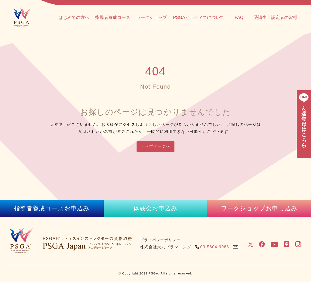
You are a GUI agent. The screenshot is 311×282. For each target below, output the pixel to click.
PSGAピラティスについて (199, 17)
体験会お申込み (155, 208)
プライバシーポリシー (160, 240)
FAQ (239, 17)
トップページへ (155, 146)
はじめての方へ (74, 17)
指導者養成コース (112, 17)
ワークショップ (151, 17)
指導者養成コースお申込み (52, 208)
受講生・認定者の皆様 (275, 17)
